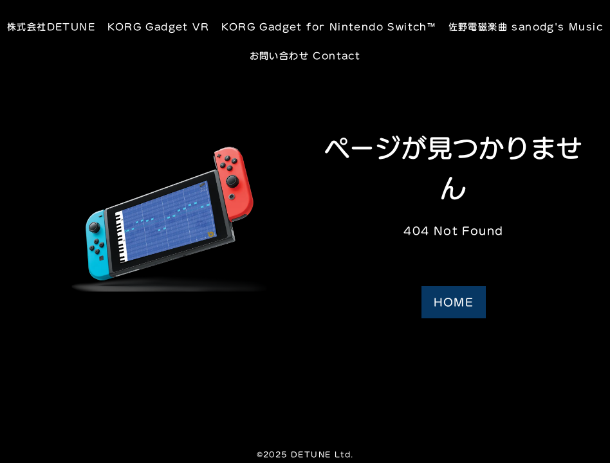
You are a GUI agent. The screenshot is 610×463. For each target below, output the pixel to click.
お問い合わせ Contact (305, 55)
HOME (454, 302)
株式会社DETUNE (51, 26)
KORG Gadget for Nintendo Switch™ (328, 26)
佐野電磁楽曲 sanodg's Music (525, 26)
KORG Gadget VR (158, 26)
